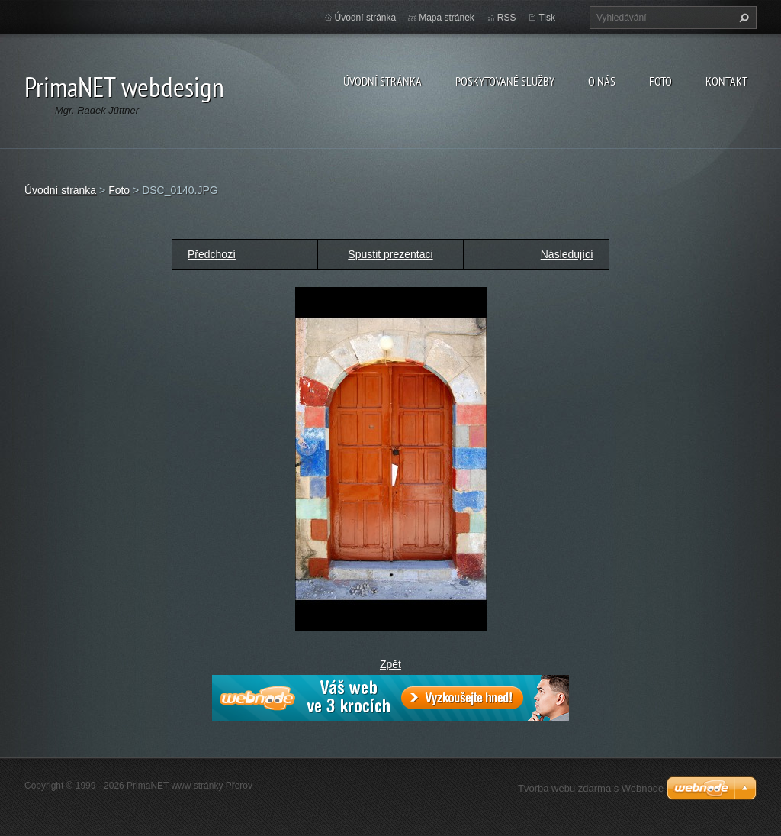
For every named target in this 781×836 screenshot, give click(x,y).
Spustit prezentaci (390, 254)
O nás (601, 81)
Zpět (390, 664)
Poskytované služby (504, 81)
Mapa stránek (446, 17)
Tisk (546, 17)
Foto (660, 81)
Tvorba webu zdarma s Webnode (591, 788)
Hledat (742, 17)
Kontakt (726, 81)
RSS (506, 17)
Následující (567, 254)
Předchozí (212, 254)
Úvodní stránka (382, 81)
